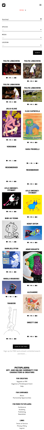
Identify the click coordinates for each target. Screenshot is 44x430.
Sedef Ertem (32, 222)
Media (4, 34)
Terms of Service (22, 423)
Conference (22, 407)
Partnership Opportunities (22, 398)
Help (22, 386)
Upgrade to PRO (22, 381)
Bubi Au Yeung (11, 217)
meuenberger (11, 167)
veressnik (11, 146)
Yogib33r (11, 301)
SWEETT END (32, 319)
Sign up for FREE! (21, 347)
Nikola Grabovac (11, 276)
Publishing (22, 412)
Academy (22, 409)
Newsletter (22, 414)
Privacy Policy (22, 426)
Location (5, 42)
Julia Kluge (11, 109)
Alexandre (32, 289)
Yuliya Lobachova (11, 61)
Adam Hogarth (32, 247)
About (22, 395)
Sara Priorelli (32, 149)
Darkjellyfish (11, 247)
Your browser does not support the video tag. (11, 153)
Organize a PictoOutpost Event (22, 384)
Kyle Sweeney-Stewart (11, 188)
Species (5, 27)
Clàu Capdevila (32, 111)
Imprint (22, 428)
